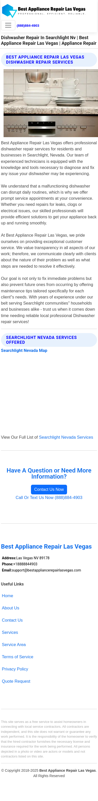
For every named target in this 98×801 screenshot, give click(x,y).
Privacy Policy (15, 669)
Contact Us (12, 620)
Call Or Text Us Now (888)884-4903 (49, 497)
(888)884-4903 (28, 25)
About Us (10, 608)
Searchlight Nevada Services (66, 437)
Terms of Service (17, 656)
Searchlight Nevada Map (24, 350)
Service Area (14, 644)
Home (7, 595)
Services (10, 632)
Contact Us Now (49, 489)
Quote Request (16, 681)
